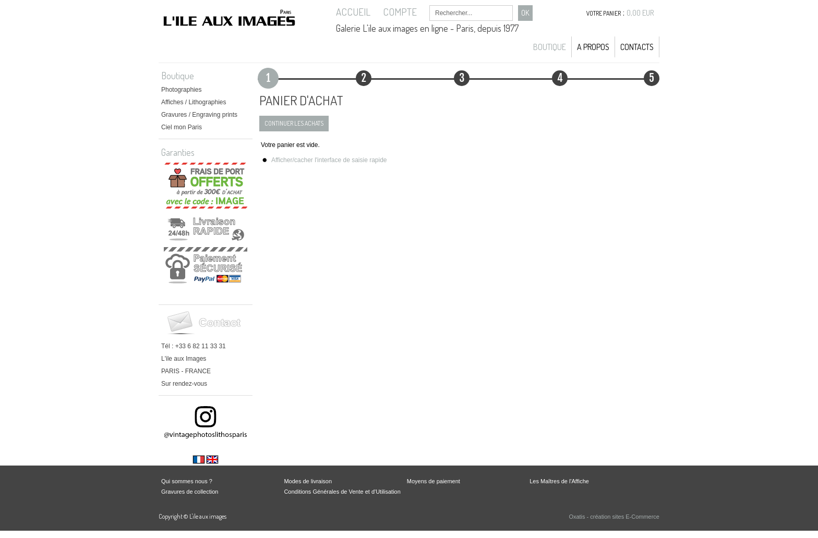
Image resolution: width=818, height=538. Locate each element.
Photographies (181, 89)
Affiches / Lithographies (193, 102)
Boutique (549, 47)
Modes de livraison (308, 481)
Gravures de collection (189, 491)
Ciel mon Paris (181, 127)
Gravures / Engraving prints (199, 114)
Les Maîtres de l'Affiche (559, 481)
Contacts (637, 47)
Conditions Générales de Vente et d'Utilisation (342, 491)
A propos (593, 47)
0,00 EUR (640, 13)
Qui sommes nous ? (186, 481)
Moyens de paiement (433, 481)
